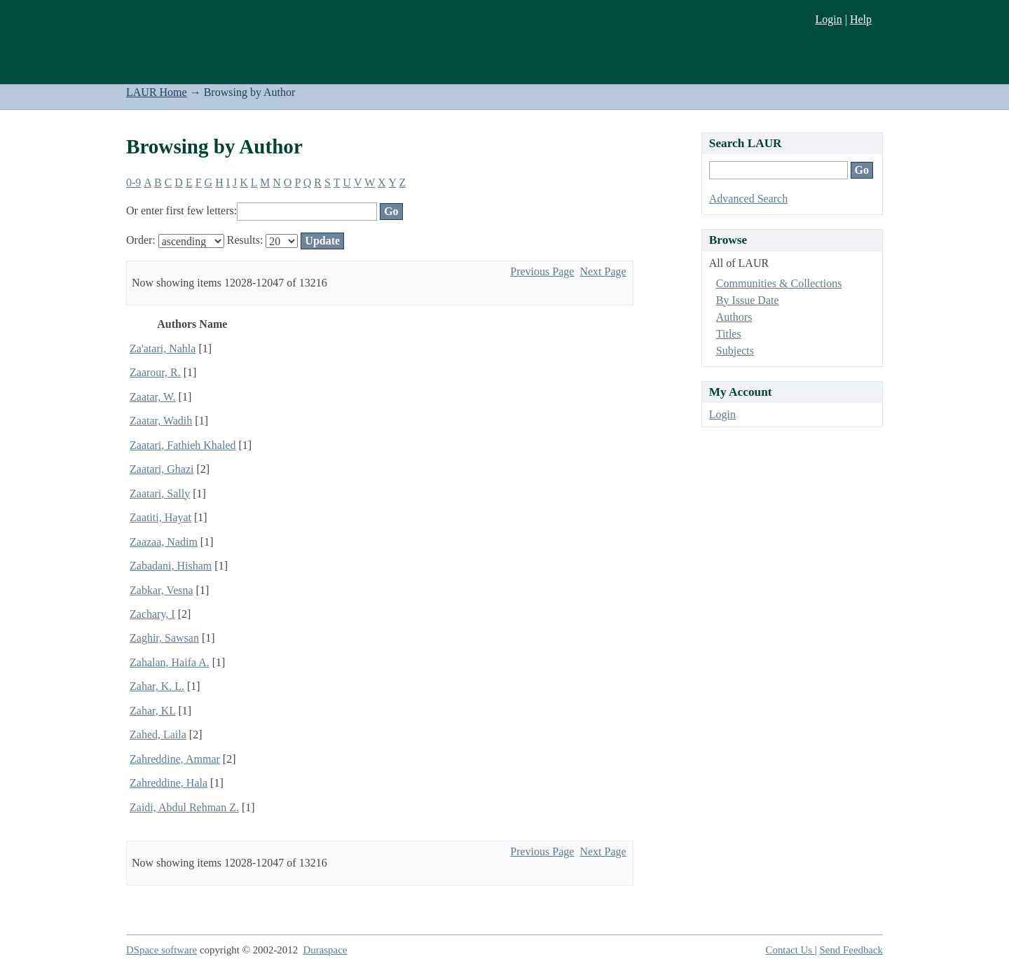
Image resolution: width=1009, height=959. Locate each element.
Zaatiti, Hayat (160, 517)
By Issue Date (747, 300)
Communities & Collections (779, 283)
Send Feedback (851, 949)
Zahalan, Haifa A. (170, 662)
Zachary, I (152, 614)
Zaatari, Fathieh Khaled (183, 445)
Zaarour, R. (155, 372)
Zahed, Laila (158, 734)
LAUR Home (156, 92)
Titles (728, 334)
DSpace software (161, 949)
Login (828, 19)
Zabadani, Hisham (171, 566)
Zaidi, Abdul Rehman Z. (184, 807)
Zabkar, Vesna (161, 590)
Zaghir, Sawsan (164, 638)
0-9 (133, 182)
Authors (734, 317)
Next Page (602, 271)
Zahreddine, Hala (168, 783)
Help (861, 19)
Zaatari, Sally (160, 493)
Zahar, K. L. (157, 686)
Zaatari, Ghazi (162, 469)
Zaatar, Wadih (161, 421)
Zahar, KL (152, 711)
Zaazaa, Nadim (164, 542)
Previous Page (542, 271)
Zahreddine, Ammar (175, 759)
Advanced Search (748, 199)
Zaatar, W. (153, 397)
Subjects (735, 351)
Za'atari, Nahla (162, 348)
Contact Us (790, 949)
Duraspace (325, 949)
